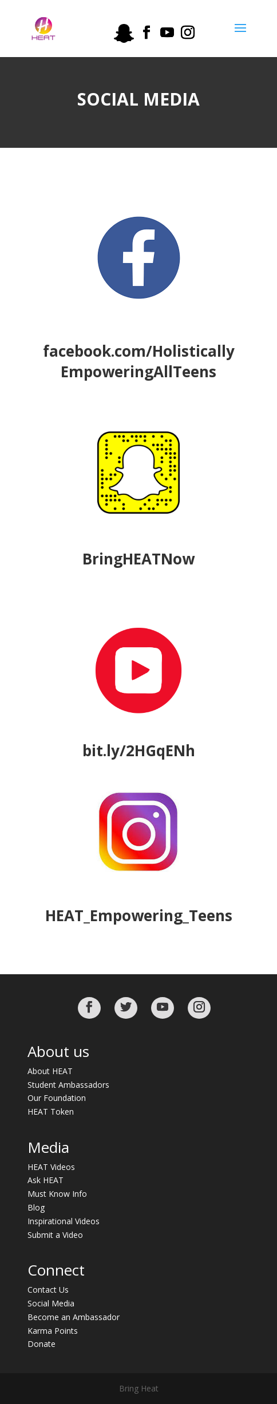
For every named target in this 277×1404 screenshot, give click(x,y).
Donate (41, 1343)
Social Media (50, 1303)
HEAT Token (50, 1111)
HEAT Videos (51, 1166)
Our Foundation (56, 1097)
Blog (36, 1207)
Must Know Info (57, 1193)
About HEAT (50, 1071)
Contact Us (48, 1289)
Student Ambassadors (68, 1084)
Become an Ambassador (73, 1317)
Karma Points (52, 1330)
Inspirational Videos (63, 1221)
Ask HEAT (45, 1180)
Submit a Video (55, 1234)
